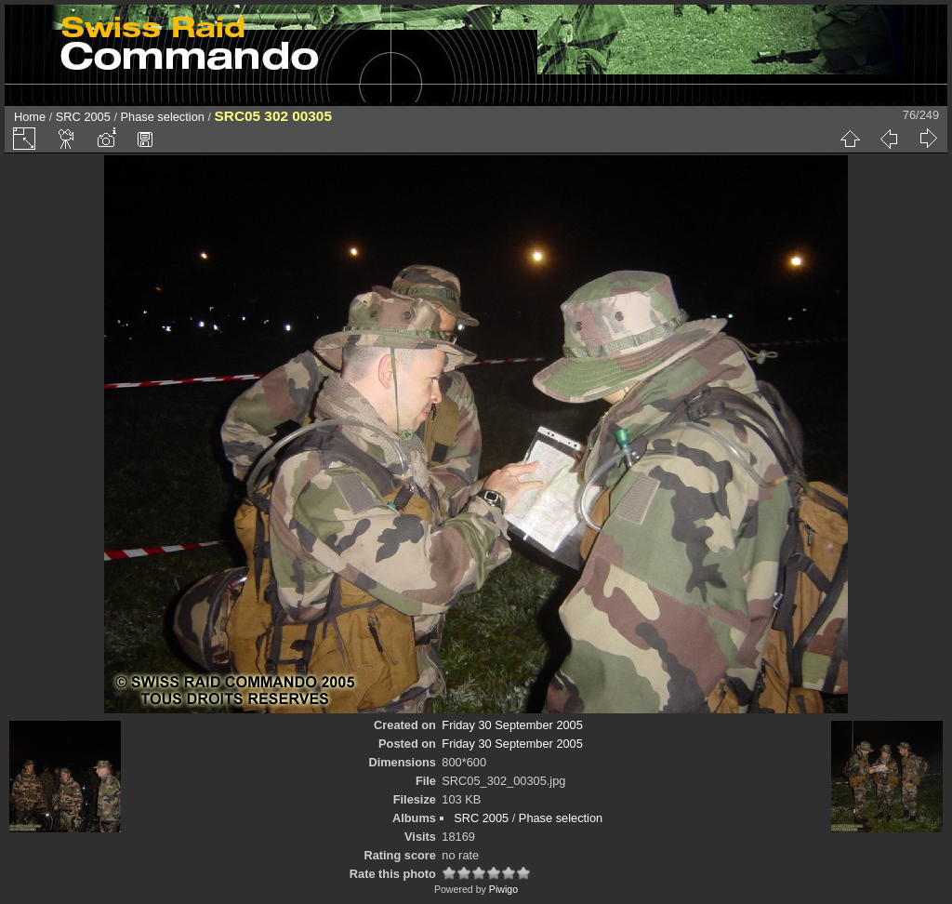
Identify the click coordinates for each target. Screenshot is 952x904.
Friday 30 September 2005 (512, 725)
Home (30, 117)
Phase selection (163, 117)
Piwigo (503, 889)
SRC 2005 (83, 117)
